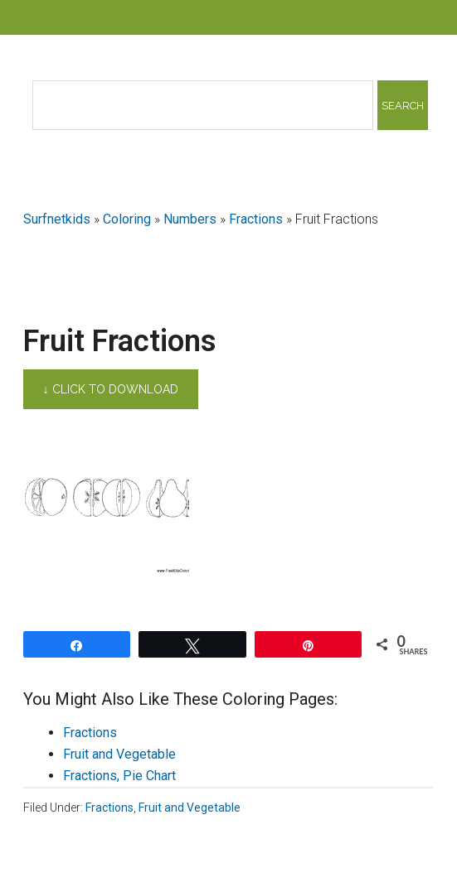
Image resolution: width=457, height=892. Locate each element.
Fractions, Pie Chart (119, 776)
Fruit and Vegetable (119, 754)
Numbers (189, 219)
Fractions (256, 219)
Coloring (127, 219)
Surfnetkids (56, 219)
